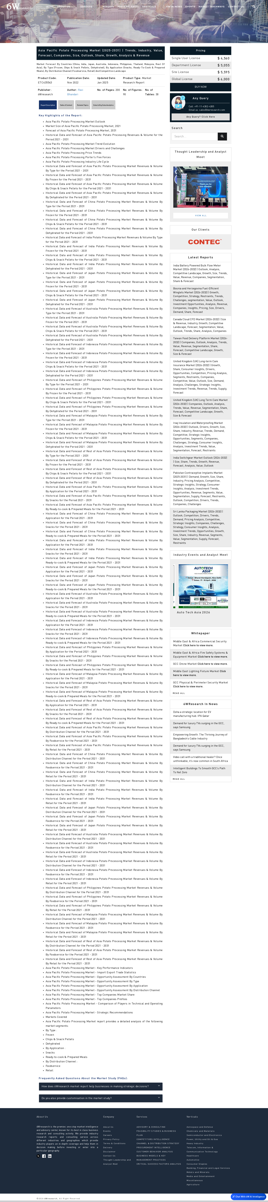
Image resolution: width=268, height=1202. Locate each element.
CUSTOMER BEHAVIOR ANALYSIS (155, 1153)
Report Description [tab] (53, 106)
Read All (179, 709)
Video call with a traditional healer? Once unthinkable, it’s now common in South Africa (199, 777)
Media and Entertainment (201, 1178)
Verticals (162, 8)
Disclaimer (109, 1153)
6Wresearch (50, 1200)
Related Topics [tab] (107, 106)
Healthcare (193, 1157)
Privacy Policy (111, 1141)
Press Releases (140, 8)
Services (106, 8)
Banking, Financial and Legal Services (208, 1170)
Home (76, 8)
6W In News (180, 8)
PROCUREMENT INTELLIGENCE (153, 1149)
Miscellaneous (195, 1182)
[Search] (222, 136)
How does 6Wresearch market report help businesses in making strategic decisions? (101, 1087)
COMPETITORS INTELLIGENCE (153, 1141)
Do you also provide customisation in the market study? (101, 1099)
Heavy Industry (195, 1145)
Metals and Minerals (198, 1174)
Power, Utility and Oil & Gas (202, 1141)
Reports (121, 8)
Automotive (193, 1162)
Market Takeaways (217, 8)
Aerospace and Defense (200, 1129)
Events (196, 8)
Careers (107, 1137)
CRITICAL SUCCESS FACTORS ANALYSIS (159, 1166)
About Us (89, 8)
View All (201, 216)
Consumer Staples (197, 1166)
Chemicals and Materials (201, 1133)
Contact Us (242, 8)
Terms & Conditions (114, 1145)
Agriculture (193, 1186)
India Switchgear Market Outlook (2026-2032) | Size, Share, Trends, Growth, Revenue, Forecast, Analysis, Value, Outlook (200, 469)
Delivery (107, 1149)
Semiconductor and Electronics (204, 1137)
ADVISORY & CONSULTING (151, 1129)
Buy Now (201, 87)
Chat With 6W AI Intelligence (247, 1196)
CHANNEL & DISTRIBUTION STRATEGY (158, 1145)
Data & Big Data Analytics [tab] (138, 106)
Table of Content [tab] (81, 106)
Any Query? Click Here (200, 117)
